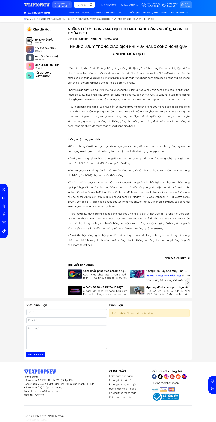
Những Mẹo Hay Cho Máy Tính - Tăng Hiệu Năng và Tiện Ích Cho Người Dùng (166, 270)
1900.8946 (39, 394)
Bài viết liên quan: (81, 265)
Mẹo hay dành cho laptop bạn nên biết (167, 287)
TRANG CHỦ (73, 13)
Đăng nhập (172, 3)
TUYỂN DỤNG (135, 13)
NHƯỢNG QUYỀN (150, 13)
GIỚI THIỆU (87, 13)
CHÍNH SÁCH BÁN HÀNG (105, 13)
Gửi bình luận (35, 354)
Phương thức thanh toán (122, 392)
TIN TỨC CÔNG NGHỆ (46, 56)
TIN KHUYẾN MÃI (108, 4)
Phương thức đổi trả (120, 380)
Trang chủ (30, 19)
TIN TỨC (122, 13)
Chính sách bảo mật (120, 397)
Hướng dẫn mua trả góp (122, 388)
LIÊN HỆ (164, 13)
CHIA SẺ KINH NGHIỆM (47, 64)
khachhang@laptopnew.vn (46, 391)
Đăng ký (171, 6)
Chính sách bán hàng (121, 376)
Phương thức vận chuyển (122, 384)
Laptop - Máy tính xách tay (163, 275)
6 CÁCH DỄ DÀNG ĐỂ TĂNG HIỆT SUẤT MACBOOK (103, 287)
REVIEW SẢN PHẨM (129, 4)
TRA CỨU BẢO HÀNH (179, 13)
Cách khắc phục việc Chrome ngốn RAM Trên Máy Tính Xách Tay (105, 270)
